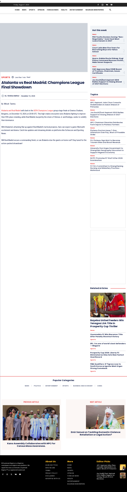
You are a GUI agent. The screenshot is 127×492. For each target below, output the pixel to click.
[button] (110, 10)
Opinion (41, 10)
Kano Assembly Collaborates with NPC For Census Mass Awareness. (31, 443)
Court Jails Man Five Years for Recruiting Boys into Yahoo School (106, 49)
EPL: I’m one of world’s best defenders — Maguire (107, 344)
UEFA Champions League (43, 110)
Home (17, 10)
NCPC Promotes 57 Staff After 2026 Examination (106, 158)
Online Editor (13, 96)
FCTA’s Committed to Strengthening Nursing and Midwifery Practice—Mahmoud (106, 167)
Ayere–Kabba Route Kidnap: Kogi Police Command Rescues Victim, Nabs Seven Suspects (107, 60)
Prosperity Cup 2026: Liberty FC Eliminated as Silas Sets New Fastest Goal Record (106, 354)
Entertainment (76, 10)
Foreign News (53, 10)
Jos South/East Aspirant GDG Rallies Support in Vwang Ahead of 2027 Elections (106, 475)
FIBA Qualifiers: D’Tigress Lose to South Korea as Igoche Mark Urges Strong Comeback (106, 365)
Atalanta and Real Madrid (11, 110)
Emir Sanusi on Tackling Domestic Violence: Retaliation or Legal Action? (96, 432)
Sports (32, 10)
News (24, 10)
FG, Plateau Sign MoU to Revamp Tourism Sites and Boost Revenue (105, 141)
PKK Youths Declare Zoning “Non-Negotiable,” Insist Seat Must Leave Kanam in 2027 (107, 39)
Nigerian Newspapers (95, 10)
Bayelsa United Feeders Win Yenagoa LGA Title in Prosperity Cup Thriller (106, 322)
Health (64, 10)
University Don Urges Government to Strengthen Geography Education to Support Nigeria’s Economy (106, 149)
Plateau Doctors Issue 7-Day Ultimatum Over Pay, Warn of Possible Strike (107, 132)
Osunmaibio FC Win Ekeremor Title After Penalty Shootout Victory (106, 335)
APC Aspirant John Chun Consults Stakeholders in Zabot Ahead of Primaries (106, 466)
